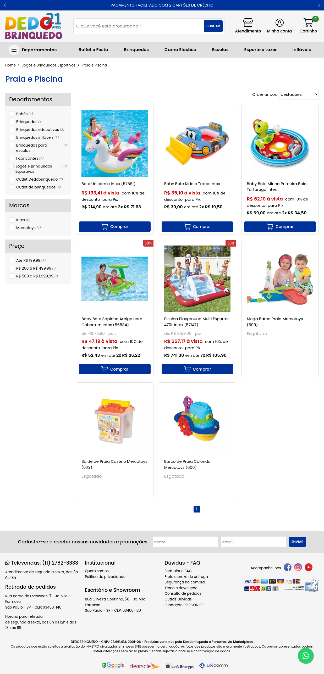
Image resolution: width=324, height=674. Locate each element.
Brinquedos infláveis (37, 137)
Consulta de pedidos (183, 593)
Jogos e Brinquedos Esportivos (41, 169)
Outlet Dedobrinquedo (39, 179)
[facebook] (288, 568)
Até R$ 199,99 (31, 260)
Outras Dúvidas (178, 599)
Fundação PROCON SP (184, 605)
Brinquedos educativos (40, 129)
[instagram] (298, 568)
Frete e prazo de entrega (186, 576)
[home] (33, 26)
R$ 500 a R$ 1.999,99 (37, 276)
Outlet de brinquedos (38, 187)
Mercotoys (28, 227)
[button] (5, 5)
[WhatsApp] (306, 656)
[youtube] (308, 568)
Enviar (298, 541)
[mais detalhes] (115, 226)
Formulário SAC (178, 571)
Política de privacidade (105, 576)
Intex (23, 219)
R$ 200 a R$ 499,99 (36, 268)
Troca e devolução (181, 588)
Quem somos (96, 571)
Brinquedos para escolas (41, 148)
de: (85, 333)
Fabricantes (30, 158)
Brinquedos (29, 121)
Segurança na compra (185, 582)
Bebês (24, 113)
